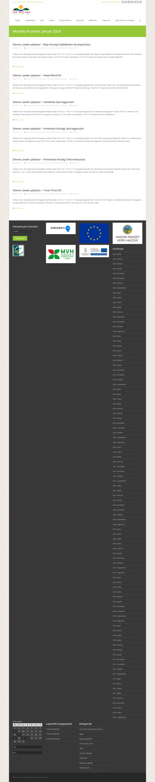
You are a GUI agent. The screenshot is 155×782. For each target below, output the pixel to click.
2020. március (118, 548)
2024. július (117, 336)
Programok (106, 22)
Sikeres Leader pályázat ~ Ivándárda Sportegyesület (43, 102)
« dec (15, 747)
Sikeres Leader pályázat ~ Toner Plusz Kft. (37, 190)
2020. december (119, 505)
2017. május (117, 688)
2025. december (119, 273)
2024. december (119, 317)
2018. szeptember (119, 616)
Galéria (51, 22)
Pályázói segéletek (86, 763)
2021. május (117, 486)
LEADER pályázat (55, 48)
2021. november (119, 471)
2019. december (119, 558)
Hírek (42, 22)
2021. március (118, 495)
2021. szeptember (119, 481)
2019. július (117, 577)
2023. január (117, 418)
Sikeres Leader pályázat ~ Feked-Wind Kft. (37, 75)
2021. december (119, 466)
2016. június (117, 708)
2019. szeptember (119, 568)
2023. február (117, 413)
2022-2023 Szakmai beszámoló (35, 48)
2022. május (117, 452)
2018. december (119, 606)
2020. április (117, 543)
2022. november (119, 428)
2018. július (117, 626)
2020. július (117, 529)
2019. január (117, 601)
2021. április (117, 490)
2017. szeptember (119, 674)
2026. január (117, 269)
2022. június (117, 447)
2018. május (117, 635)
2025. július (117, 293)
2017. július (117, 679)
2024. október (118, 326)
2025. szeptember (119, 288)
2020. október (118, 515)
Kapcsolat (80, 22)
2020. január (117, 553)
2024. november (119, 322)
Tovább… (16, 61)
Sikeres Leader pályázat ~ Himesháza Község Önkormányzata (49, 159)
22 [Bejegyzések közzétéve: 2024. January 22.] (15, 738)
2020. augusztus (119, 524)
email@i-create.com (36, 2)
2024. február (117, 360)
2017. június (117, 683)
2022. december (119, 423)
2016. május (117, 712)
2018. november (119, 611)
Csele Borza (75, 48)
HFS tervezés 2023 (86, 744)
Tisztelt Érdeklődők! (53, 739)
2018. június (117, 630)
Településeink (30, 22)
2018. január (117, 655)
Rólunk (17, 22)
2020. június (117, 534)
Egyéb (81, 734)
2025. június (117, 297)
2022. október (118, 433)
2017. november (119, 664)
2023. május (117, 399)
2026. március (118, 259)
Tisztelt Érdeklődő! (52, 729)
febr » (15, 753)
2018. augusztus (119, 621)
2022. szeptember (119, 437)
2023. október (118, 379)
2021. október (118, 476)
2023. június (117, 394)
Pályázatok (93, 22)
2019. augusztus (119, 572)
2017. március (118, 698)
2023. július (117, 389)
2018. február (117, 650)
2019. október (118, 563)
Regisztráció (105, 2)
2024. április (117, 351)
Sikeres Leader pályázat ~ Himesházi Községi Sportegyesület (48, 128)
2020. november (119, 510)
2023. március (118, 408)
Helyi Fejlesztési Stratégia (124, 22)
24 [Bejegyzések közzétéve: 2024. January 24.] (23, 738)
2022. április (117, 457)
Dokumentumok (65, 22)
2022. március (118, 461)
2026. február (117, 264)
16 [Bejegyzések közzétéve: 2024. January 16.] (19, 735)
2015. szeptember (119, 717)
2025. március (118, 312)
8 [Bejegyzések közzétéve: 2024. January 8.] (14, 731)
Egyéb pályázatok (85, 739)
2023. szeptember (119, 384)
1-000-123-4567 (20, 2)
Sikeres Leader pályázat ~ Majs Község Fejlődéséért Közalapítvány (51, 44)
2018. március (118, 645)
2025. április (117, 307)
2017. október (118, 669)
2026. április (117, 254)
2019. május (117, 587)
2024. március (118, 355)
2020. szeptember (119, 519)
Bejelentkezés (115, 2)
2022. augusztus (119, 442)
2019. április (117, 592)
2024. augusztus (119, 331)
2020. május (117, 539)
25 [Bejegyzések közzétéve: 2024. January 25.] (27, 738)
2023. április (117, 404)
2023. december (119, 370)
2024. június (117, 341)
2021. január (117, 500)
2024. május (117, 346)
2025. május (117, 302)
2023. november (119, 375)
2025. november (119, 278)
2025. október (118, 283)
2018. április (117, 640)
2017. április (117, 693)
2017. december (119, 659)
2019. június (117, 582)
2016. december (119, 703)
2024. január (117, 365)
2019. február (117, 597)
